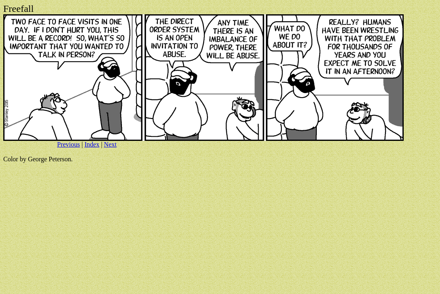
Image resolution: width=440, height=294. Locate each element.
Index (91, 144)
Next (110, 144)
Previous (68, 144)
